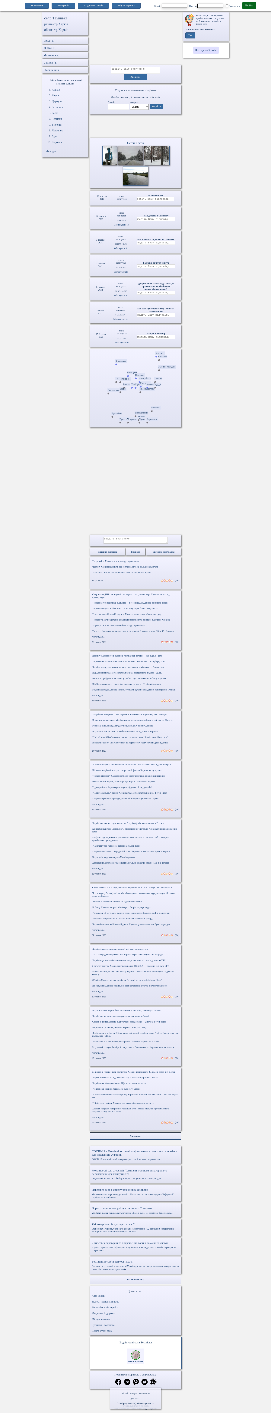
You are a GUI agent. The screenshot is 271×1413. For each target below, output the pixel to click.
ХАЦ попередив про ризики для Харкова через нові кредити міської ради (127, 957)
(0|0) (177, 582)
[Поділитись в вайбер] (135, 1384)
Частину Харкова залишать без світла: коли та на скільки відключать (125, 569)
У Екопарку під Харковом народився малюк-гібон (116, 848)
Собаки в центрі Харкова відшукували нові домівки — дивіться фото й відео (129, 1024)
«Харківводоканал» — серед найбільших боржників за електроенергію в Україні (131, 853)
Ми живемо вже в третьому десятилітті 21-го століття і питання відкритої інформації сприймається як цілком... (135, 1195)
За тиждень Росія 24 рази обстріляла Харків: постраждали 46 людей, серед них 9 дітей (134, 1074)
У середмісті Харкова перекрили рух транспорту (115, 563)
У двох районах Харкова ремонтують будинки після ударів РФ (122, 789)
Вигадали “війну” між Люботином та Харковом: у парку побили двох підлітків (130, 745)
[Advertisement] (135, 38)
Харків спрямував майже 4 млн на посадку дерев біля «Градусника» (125, 610)
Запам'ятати (233, 5)
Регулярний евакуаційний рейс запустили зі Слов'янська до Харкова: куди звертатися (133, 1049)
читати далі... (98, 639)
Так (190, 35)
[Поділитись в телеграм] (127, 1384)
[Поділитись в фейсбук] (118, 1384)
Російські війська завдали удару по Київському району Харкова (122, 728)
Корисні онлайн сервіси (105, 1309)
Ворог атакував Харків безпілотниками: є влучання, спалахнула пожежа (126, 1012)
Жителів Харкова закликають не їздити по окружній (117, 904)
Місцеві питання (101, 1321)
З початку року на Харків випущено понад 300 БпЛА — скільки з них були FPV (130, 968)
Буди (54, 136)
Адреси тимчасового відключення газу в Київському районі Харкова (125, 1080)
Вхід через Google (93, 5)
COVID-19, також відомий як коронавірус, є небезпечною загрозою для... (135, 1157)
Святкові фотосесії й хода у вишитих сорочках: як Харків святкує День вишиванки (132, 889)
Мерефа (56, 95)
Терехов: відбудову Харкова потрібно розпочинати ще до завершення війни (128, 778)
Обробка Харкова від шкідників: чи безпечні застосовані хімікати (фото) (127, 982)
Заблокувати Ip (121, 226)
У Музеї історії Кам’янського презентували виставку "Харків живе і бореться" (130, 739)
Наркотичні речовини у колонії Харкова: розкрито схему (119, 1029)
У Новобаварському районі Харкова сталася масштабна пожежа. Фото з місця (129, 795)
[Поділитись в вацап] (153, 1384)
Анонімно (136, 78)
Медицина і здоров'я (103, 1315)
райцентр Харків (56, 24)
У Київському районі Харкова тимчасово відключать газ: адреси (123, 1105)
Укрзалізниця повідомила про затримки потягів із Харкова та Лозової (125, 1043)
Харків (56, 89)
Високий (57, 124)
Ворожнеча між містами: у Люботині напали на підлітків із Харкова (125, 733)
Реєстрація (63, 5)
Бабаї (55, 112)
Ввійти (249, 5)
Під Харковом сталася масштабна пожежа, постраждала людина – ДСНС (127, 675)
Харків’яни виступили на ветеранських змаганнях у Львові (120, 1018)
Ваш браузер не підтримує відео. (135, 126)
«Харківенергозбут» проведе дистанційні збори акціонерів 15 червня (125, 800)
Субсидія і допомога (103, 1327)
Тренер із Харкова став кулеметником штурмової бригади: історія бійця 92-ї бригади (133, 633)
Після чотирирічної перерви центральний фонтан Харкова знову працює (127, 772)
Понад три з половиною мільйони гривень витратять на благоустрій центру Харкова (132, 722)
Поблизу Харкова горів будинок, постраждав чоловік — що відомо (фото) (127, 658)
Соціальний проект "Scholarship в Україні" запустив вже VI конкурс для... (135, 1176)
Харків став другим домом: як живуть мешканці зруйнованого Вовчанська (128, 669)
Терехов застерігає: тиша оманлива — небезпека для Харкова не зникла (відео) (130, 605)
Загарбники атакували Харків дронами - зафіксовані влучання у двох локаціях (129, 716)
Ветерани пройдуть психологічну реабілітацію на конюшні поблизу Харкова (129, 680)
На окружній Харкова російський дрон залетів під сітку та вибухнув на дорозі (129, 988)
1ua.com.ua (37, 5)
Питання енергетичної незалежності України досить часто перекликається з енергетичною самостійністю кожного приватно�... (135, 1267)
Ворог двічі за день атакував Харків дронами (114, 859)
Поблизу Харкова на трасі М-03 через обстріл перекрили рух (121, 909)
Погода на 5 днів (205, 50)
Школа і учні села (102, 1333)
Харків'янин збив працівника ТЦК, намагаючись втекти (119, 1085)
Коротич (57, 142)
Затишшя (57, 107)
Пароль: (206, 6)
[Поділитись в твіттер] (144, 1384)
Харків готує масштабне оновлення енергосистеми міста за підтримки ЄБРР (129, 962)
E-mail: (170, 6)
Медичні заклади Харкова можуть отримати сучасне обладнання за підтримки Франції (134, 692)
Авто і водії (98, 1298)
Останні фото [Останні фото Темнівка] (135, 144)
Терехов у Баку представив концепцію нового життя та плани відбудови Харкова (131, 622)
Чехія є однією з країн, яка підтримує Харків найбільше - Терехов (123, 783)
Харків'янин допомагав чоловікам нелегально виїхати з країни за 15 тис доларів (130, 865)
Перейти (156, 108)
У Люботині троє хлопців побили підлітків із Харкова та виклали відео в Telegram (131, 767)
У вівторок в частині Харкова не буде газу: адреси (116, 1091)
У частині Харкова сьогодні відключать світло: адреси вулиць (121, 574)
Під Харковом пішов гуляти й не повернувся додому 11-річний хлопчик (126, 686)
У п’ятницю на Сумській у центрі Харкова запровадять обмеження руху (126, 616)
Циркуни (57, 101)
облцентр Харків (56, 30)
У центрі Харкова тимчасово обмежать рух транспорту (118, 627)
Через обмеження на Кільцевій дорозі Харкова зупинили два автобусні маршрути (131, 926)
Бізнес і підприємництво (105, 1304)
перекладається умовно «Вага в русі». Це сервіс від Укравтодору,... (135, 1213)
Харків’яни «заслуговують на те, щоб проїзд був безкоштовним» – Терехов (128, 825)
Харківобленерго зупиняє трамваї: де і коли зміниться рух (120, 951)
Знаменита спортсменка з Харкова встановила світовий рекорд (122, 921)
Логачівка (57, 130)
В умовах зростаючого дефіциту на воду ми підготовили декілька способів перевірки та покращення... (135, 1248)
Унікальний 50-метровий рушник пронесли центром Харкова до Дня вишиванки (131, 915)
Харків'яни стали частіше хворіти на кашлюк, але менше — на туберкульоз (128, 663)
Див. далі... (135, 1398)
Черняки (57, 118)
